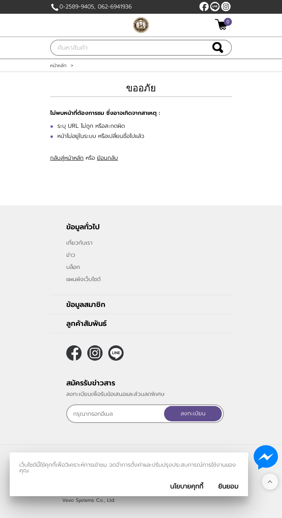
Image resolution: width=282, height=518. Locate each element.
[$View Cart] (222, 24)
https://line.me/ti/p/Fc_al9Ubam (215, 6)
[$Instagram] (226, 6)
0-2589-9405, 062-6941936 (95, 6)
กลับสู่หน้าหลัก (67, 158)
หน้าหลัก (58, 65)
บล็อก (73, 267)
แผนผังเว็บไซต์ (83, 279)
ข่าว (70, 255)
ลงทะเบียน (193, 413)
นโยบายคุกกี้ (186, 486)
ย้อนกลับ (107, 158)
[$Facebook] (204, 6)
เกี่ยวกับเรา (79, 243)
